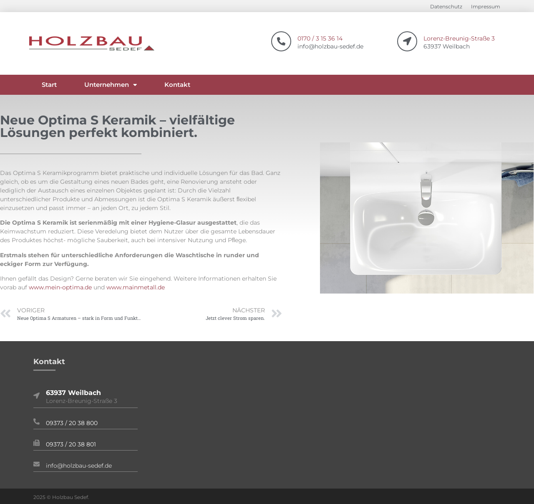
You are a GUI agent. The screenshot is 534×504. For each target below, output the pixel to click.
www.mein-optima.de (60, 287)
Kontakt (177, 85)
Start (49, 85)
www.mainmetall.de (135, 287)
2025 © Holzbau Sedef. (61, 497)
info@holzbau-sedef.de (79, 465)
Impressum (485, 6)
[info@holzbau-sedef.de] (36, 464)
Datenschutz (446, 6)
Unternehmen (110, 85)
